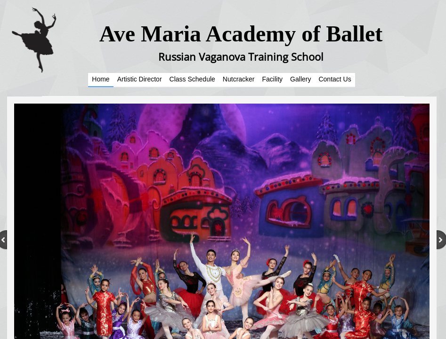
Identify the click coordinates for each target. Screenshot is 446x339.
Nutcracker (239, 79)
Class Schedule (192, 79)
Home (100, 79)
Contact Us (334, 79)
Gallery (300, 79)
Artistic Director (139, 79)
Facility (272, 79)
